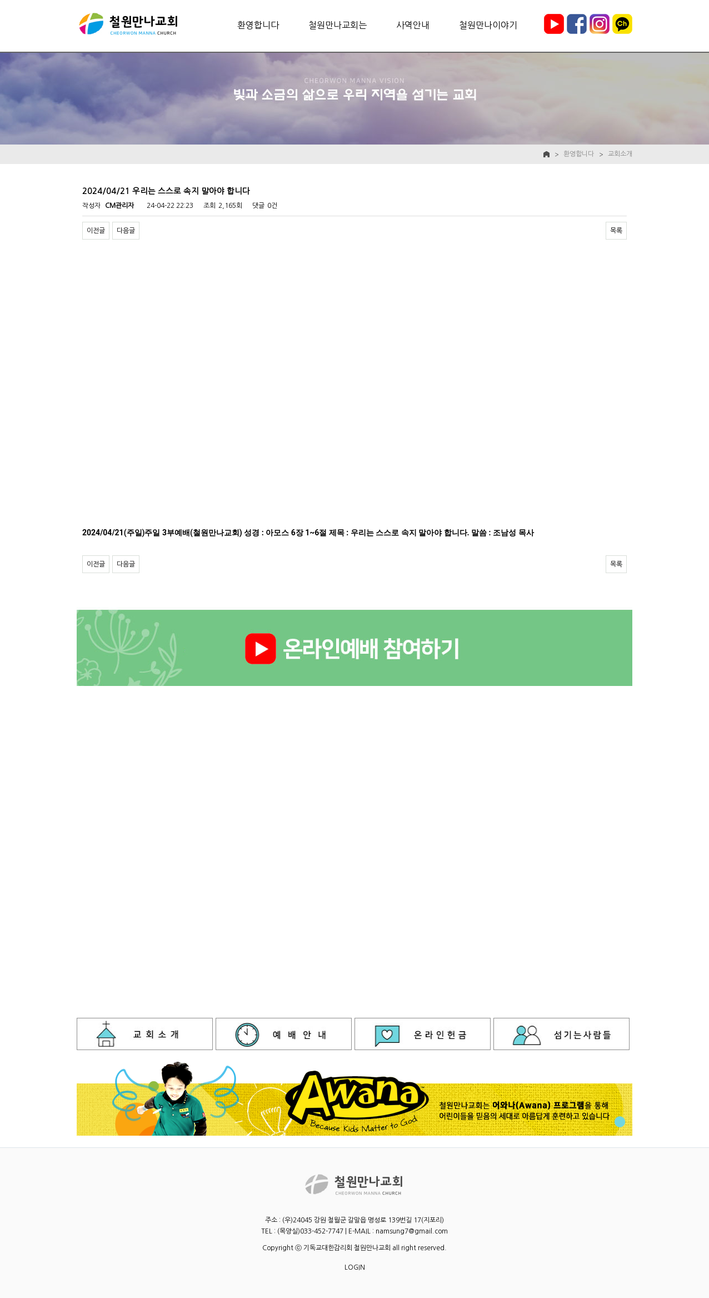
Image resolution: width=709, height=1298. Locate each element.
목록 (616, 230)
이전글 (96, 230)
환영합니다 (258, 25)
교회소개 (620, 154)
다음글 (126, 230)
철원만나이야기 (488, 25)
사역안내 (413, 25)
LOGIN (354, 1267)
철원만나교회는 (337, 25)
